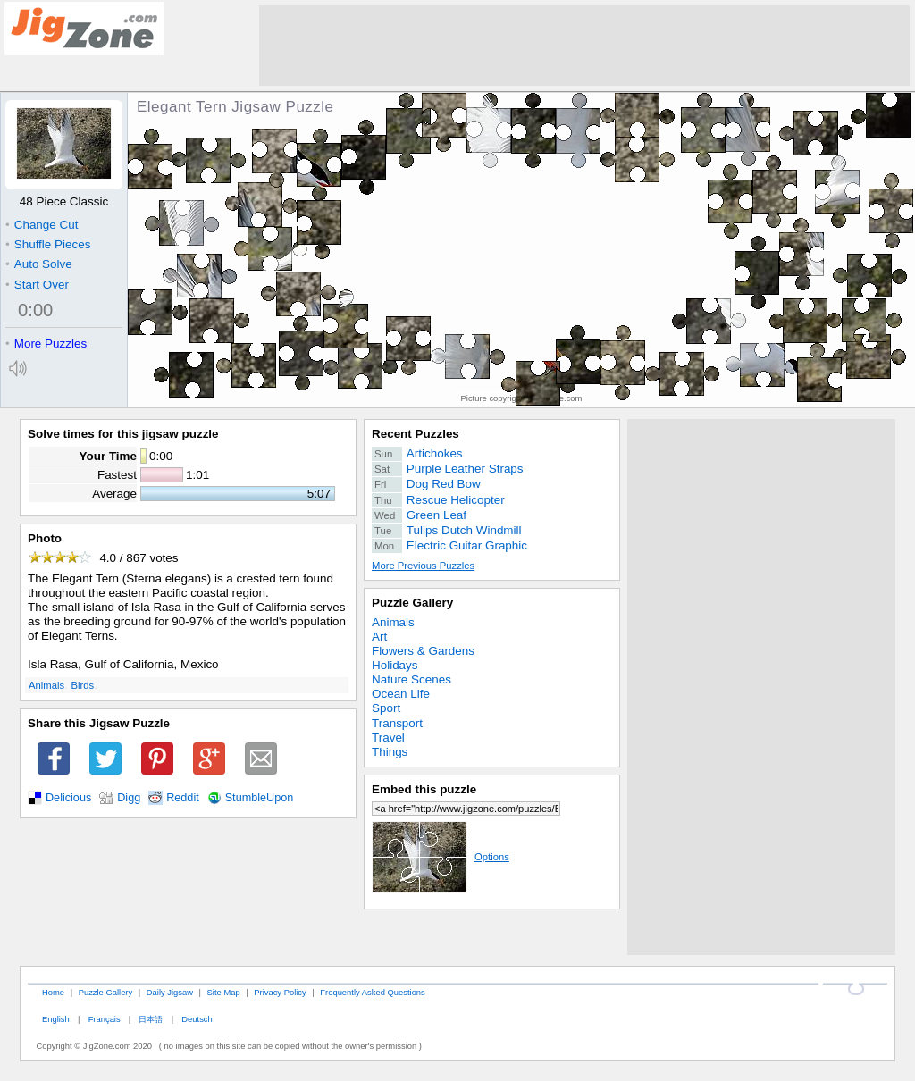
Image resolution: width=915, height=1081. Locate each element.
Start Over (37, 284)
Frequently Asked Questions (372, 992)
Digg (128, 798)
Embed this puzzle (424, 789)
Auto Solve (38, 264)
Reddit (182, 798)
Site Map (223, 992)
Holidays (395, 665)
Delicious (68, 798)
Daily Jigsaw (170, 992)
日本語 (151, 1019)
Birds (83, 685)
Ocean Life (401, 693)
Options (440, 856)
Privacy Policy (280, 992)
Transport (397, 723)
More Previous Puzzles (423, 565)
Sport (386, 708)
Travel (388, 737)
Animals (46, 685)
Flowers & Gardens (423, 651)
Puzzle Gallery (412, 602)
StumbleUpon (259, 798)
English (56, 1019)
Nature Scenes (411, 679)
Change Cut (41, 224)
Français (104, 1019)
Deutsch (196, 1019)
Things (389, 751)
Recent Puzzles (415, 433)
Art (379, 636)
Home (53, 992)
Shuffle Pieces (47, 244)
